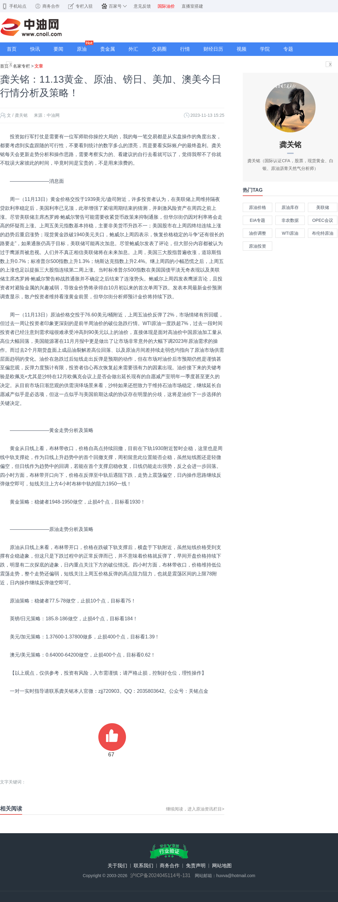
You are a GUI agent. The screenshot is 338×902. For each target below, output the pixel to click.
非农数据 (290, 220)
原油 (82, 49)
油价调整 (257, 233)
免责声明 (196, 866)
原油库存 (290, 207)
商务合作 (169, 866)
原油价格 (257, 207)
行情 (185, 49)
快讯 (35, 49)
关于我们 (117, 866)
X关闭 (10, 65)
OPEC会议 (322, 220)
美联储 (322, 207)
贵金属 (107, 49)
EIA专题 (257, 220)
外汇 (133, 49)
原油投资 (257, 246)
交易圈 (159, 49)
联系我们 (143, 866)
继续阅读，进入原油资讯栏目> (195, 808)
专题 (288, 49)
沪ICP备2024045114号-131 (160, 875)
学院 (265, 49)
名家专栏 (21, 66)
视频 (241, 49)
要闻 (58, 49)
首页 (12, 49)
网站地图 (222, 866)
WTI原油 (290, 233)
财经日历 (213, 49)
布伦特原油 (322, 233)
